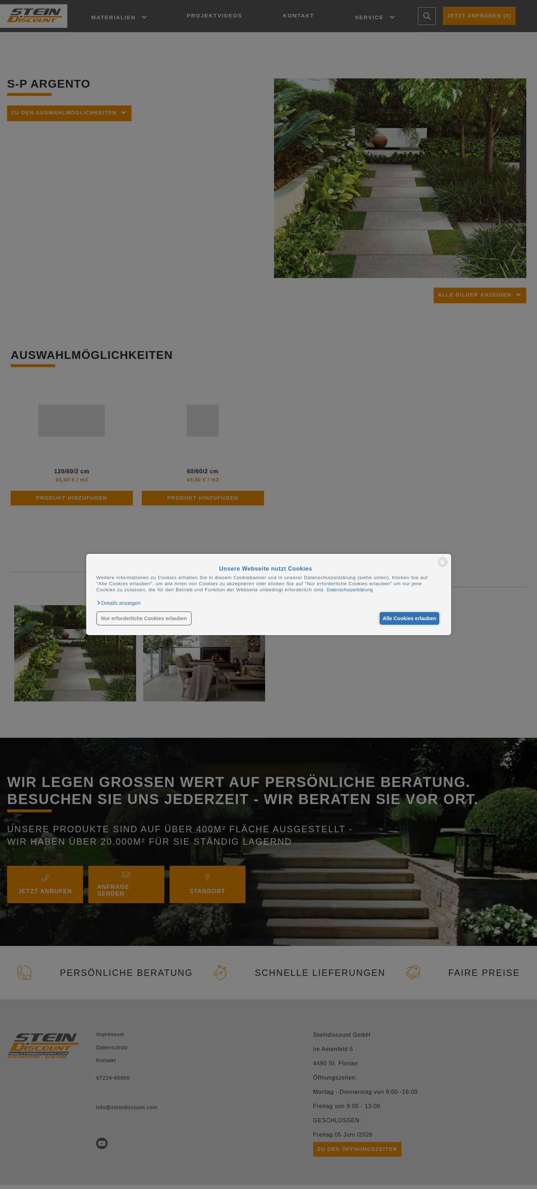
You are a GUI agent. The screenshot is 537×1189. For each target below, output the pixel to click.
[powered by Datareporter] (442, 566)
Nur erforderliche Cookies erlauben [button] (144, 618)
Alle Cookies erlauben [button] (408, 618)
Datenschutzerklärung (350, 589)
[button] (118, 603)
